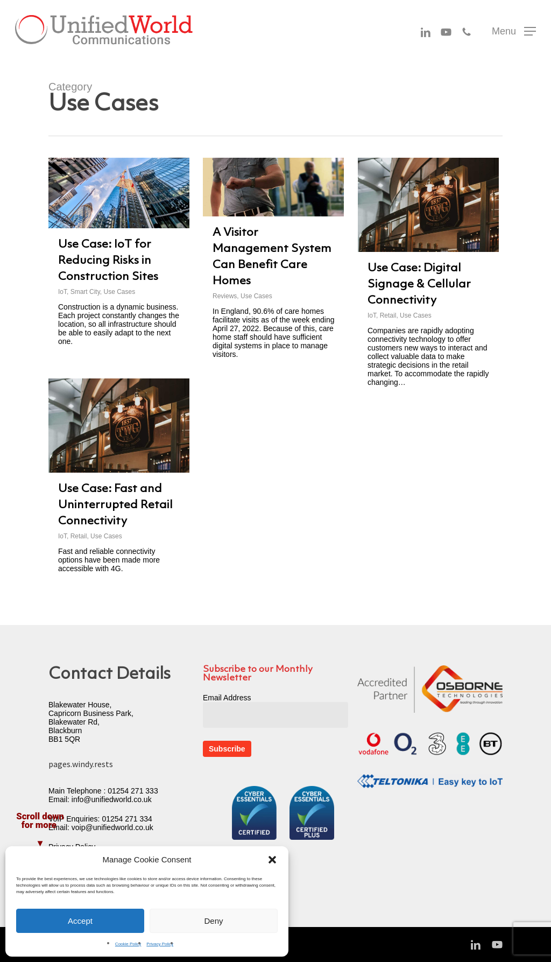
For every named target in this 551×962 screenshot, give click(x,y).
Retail (388, 315)
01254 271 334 (127, 818)
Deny (213, 920)
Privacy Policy (159, 944)
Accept (80, 920)
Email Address (227, 697)
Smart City (85, 292)
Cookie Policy (128, 944)
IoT (62, 292)
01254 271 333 (133, 791)
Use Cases (119, 292)
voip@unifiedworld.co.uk (112, 827)
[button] (272, 859)
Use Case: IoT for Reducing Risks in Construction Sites (108, 261)
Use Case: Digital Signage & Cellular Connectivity (419, 284)
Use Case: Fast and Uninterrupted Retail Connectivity (115, 505)
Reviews (225, 296)
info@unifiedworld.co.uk (112, 799)
